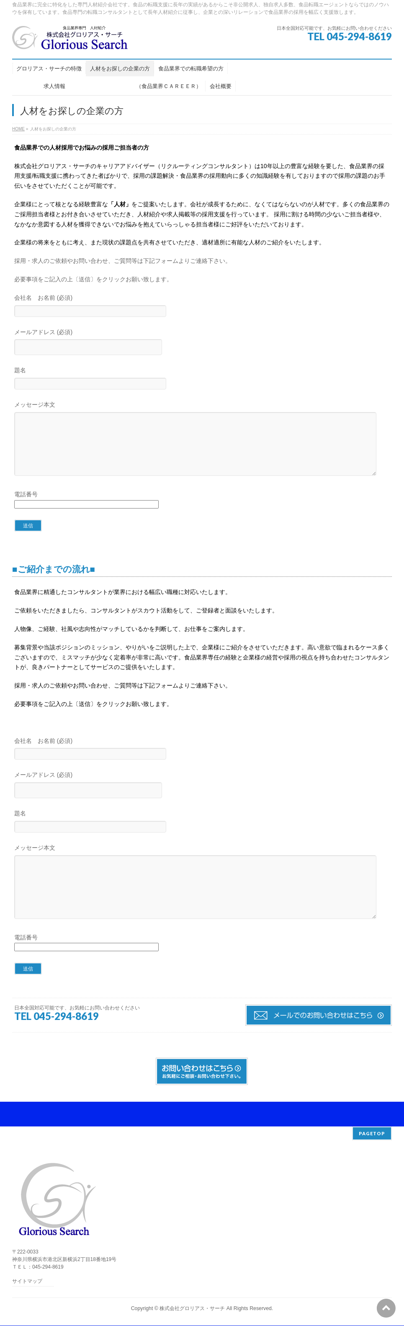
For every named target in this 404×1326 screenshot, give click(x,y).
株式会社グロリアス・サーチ (192, 1309)
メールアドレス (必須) (202, 343)
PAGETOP (372, 1134)
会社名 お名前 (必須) (202, 306)
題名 (202, 379)
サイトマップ (27, 1281)
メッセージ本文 (202, 447)
